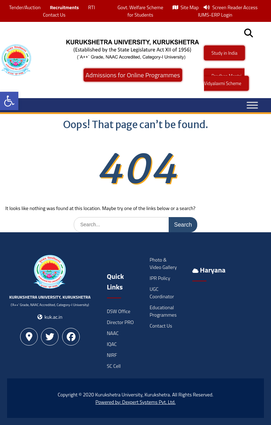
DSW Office (119, 311)
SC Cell (114, 366)
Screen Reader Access (231, 7)
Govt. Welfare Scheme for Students (140, 11)
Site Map (186, 7)
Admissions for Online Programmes (133, 75)
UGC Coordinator (162, 292)
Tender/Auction (25, 7)
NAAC (113, 333)
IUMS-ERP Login (215, 14)
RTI (91, 7)
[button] (9, 101)
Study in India (224, 52)
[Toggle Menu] (252, 105)
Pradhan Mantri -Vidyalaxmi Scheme (224, 79)
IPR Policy (160, 278)
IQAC (112, 344)
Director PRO (120, 322)
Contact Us (54, 14)
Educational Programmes (163, 311)
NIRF (112, 355)
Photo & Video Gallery (163, 263)
